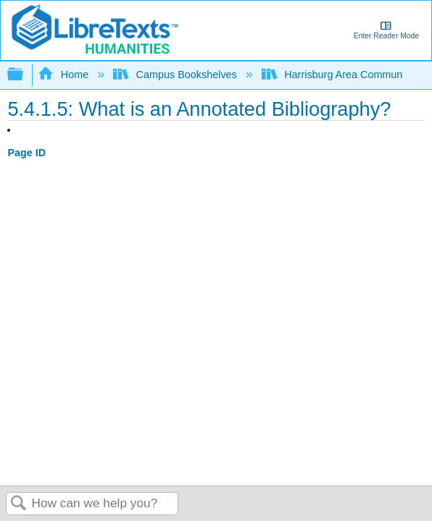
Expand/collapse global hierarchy (24, 75)
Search (19, 504)
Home (64, 74)
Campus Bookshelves (176, 74)
